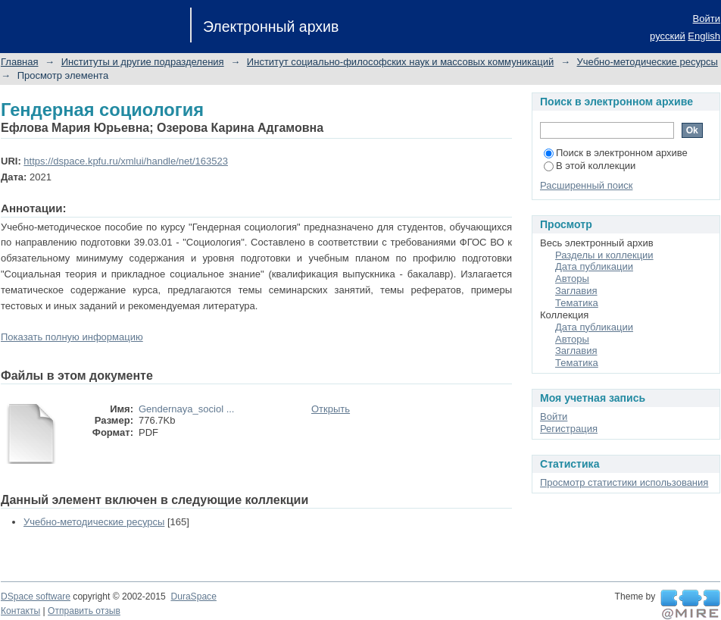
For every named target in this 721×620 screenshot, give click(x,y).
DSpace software (35, 596)
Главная (19, 61)
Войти (706, 18)
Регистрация (569, 428)
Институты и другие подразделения (142, 61)
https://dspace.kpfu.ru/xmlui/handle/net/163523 (125, 161)
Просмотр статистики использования (624, 482)
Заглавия (576, 290)
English (704, 36)
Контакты (20, 611)
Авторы (572, 278)
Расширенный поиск (586, 185)
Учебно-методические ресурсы (647, 61)
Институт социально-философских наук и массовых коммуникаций (400, 61)
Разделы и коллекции (604, 255)
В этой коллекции (589, 165)
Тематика (576, 302)
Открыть (330, 409)
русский (667, 36)
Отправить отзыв (84, 611)
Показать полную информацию (72, 337)
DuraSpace (193, 596)
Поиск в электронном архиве (616, 152)
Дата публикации (594, 266)
